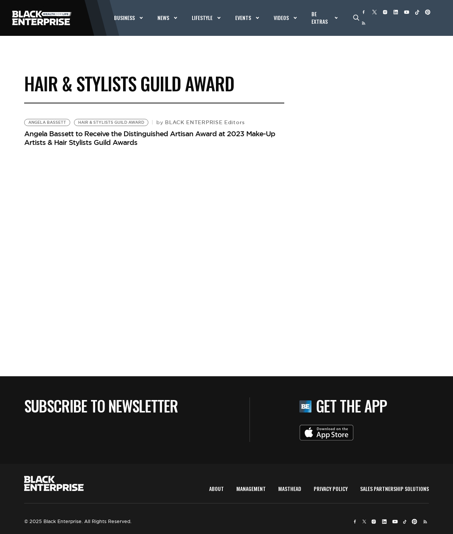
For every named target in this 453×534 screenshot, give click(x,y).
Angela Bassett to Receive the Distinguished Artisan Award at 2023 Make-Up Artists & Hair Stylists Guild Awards (149, 138)
